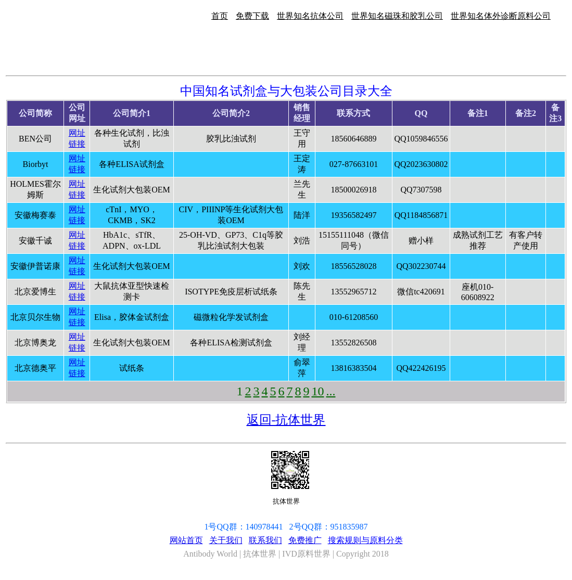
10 (318, 391)
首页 (219, 15)
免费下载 (252, 15)
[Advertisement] (539, 108)
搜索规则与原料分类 (365, 540)
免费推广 (305, 540)
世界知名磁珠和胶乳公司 (397, 15)
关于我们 (226, 540)
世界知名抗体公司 (310, 15)
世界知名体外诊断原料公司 (501, 15)
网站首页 (186, 540)
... (331, 391)
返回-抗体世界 (286, 420)
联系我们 (265, 540)
